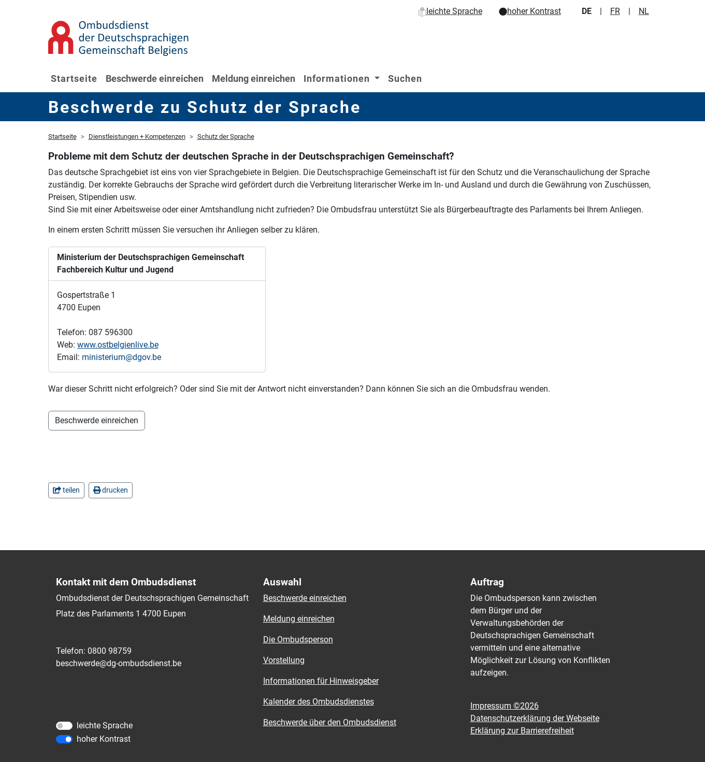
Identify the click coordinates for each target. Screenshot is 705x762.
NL (644, 11)
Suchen (405, 78)
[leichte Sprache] (64, 726)
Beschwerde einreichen (155, 78)
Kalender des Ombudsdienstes (318, 702)
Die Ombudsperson (298, 639)
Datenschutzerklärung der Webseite (534, 718)
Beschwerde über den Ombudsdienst (329, 722)
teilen (66, 490)
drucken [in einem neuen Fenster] (110, 490)
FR (615, 11)
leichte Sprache (450, 11)
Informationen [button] (338, 78)
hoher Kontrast (530, 11)
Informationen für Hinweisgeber (321, 681)
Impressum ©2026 (504, 706)
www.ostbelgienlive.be (118, 345)
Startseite (74, 78)
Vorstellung (284, 660)
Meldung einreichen (253, 78)
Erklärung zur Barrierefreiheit (522, 731)
